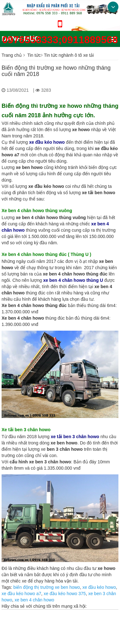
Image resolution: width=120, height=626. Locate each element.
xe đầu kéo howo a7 (21, 593)
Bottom (113, 7)
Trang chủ (12, 55)
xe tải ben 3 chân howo (75, 436)
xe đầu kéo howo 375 (65, 593)
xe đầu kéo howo (99, 587)
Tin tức (34, 55)
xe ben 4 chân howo (34, 599)
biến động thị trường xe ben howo (46, 587)
